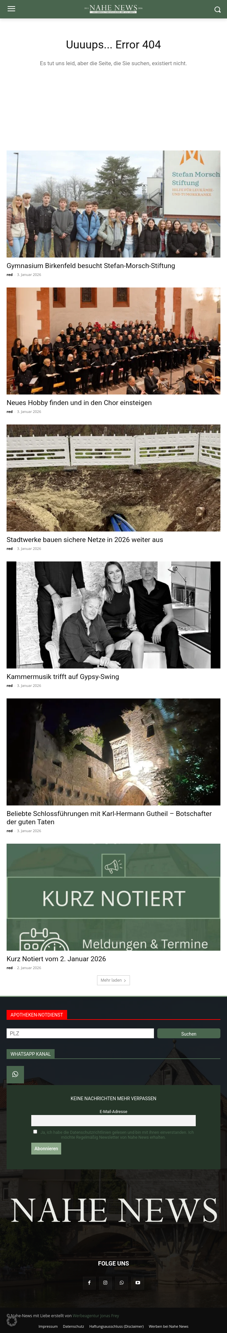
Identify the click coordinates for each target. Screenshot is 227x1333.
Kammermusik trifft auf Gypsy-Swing (63, 677)
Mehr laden (113, 980)
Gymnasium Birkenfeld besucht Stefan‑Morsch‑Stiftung (91, 266)
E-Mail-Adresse (113, 1111)
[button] (12, 1321)
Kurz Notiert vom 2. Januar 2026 (56, 959)
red (10, 274)
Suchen (188, 1034)
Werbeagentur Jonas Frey (96, 1316)
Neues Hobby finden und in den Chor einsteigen (79, 403)
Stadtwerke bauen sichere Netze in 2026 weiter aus (85, 540)
